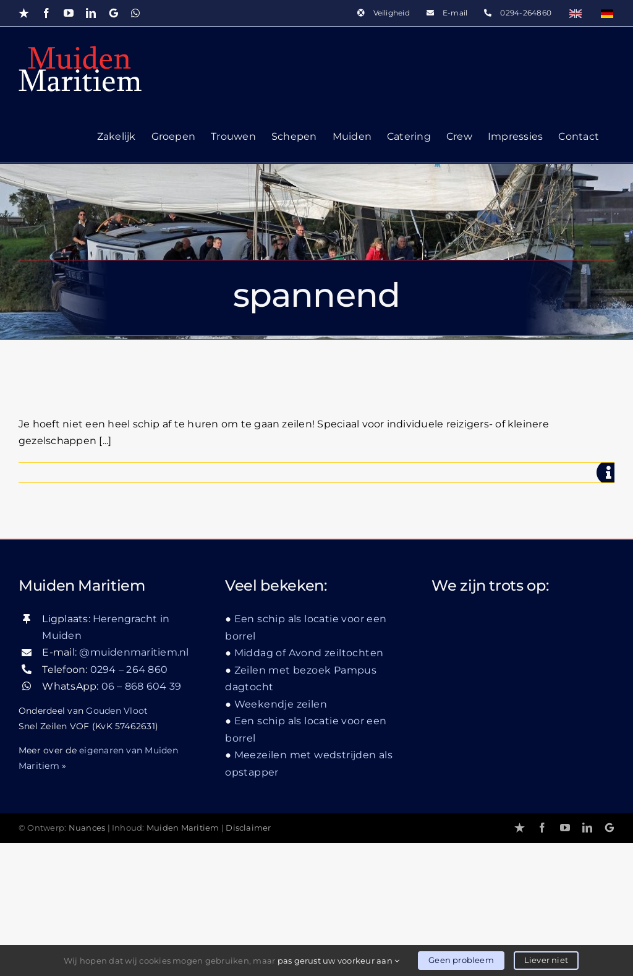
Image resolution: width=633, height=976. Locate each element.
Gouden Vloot (117, 710)
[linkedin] (587, 828)
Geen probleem (461, 960)
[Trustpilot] (519, 828)
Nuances (87, 828)
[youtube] (565, 828)
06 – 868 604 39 (141, 686)
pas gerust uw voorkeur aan (339, 960)
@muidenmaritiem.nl (134, 652)
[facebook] (542, 828)
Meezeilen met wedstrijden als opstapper (268, 385)
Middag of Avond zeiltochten (309, 653)
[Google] (609, 828)
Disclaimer (248, 828)
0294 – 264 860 (129, 669)
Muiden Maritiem (183, 828)
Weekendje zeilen (280, 704)
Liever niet (546, 960)
